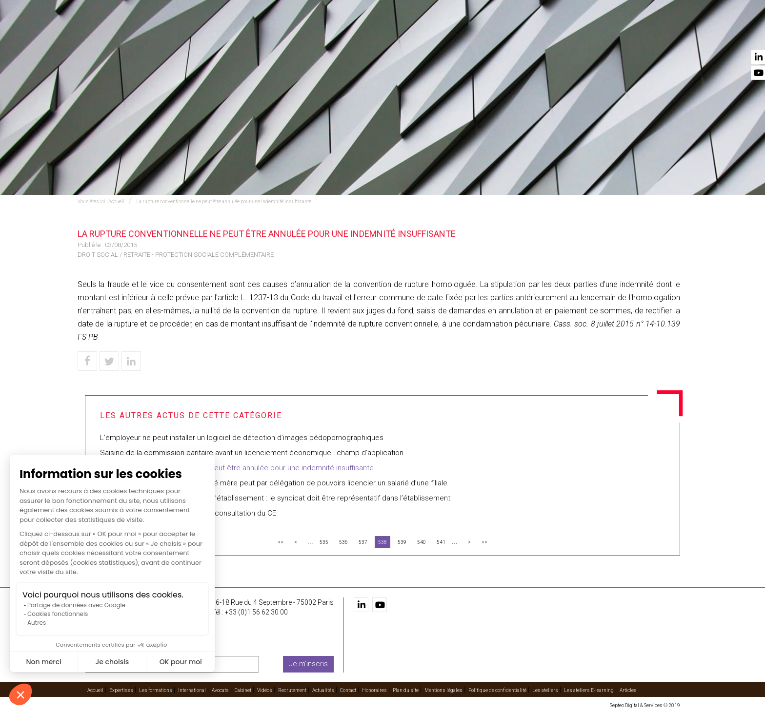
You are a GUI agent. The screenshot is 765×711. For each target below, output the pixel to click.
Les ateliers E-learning (589, 689)
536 (343, 542)
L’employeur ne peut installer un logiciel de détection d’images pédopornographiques (241, 437)
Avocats (439, 34)
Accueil (220, 34)
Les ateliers (545, 689)
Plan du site (406, 689)
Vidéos (515, 34)
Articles (628, 689)
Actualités (618, 34)
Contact (664, 34)
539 (402, 542)
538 (382, 542)
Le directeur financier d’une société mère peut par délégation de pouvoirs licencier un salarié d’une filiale (273, 483)
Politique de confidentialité (497, 689)
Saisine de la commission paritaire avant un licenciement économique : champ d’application (251, 452)
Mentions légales (443, 689)
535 (324, 542)
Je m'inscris (308, 663)
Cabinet (479, 34)
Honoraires (374, 689)
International (387, 34)
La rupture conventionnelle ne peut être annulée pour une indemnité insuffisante (223, 201)
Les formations (322, 34)
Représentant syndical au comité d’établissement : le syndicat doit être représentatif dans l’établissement (275, 498)
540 (421, 542)
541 (441, 542)
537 (363, 542)
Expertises (263, 34)
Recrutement (563, 34)
